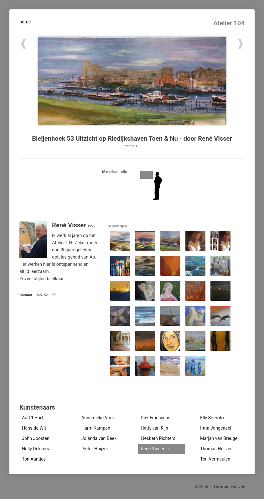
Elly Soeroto (212, 418)
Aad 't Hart (32, 418)
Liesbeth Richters (158, 438)
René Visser (152, 448)
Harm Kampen (95, 428)
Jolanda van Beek (99, 438)
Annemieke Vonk (98, 418)
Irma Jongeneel (215, 428)
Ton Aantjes (34, 459)
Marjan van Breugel (219, 438)
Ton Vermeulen (215, 459)
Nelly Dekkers (35, 448)
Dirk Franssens (155, 418)
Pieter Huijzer (94, 448)
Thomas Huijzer (216, 448)
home (25, 22)
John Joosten (35, 438)
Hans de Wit (34, 428)
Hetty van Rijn (154, 428)
